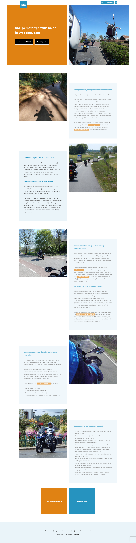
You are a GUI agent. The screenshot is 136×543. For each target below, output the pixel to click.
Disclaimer (60, 534)
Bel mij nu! (81, 501)
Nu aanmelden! (54, 501)
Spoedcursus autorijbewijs (49, 531)
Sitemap (76, 534)
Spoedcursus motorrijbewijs (67, 531)
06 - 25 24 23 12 (107, 2)
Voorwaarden (69, 534)
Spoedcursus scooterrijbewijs (85, 531)
